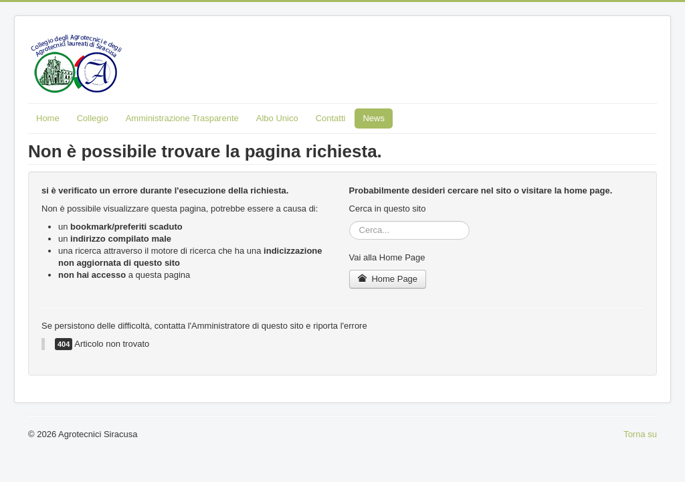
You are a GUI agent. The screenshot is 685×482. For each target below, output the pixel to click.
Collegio (92, 118)
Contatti (331, 118)
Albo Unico (277, 118)
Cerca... (349, 221)
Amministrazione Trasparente (182, 118)
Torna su (640, 434)
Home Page (388, 279)
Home (48, 118)
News (374, 118)
